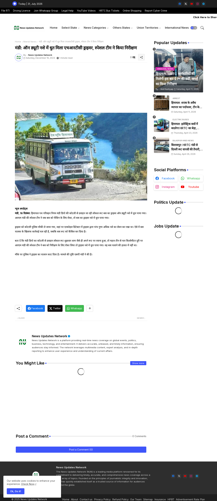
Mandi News (29, 41)
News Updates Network (49, 336)
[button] (193, 28)
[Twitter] (55, 308)
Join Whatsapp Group (46, 10)
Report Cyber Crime (156, 10)
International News (177, 27)
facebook (168, 178)
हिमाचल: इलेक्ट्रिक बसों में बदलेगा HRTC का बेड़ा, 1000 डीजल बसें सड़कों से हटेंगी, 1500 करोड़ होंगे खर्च (186, 126)
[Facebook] (35, 308)
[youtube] (192, 4)
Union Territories (147, 27)
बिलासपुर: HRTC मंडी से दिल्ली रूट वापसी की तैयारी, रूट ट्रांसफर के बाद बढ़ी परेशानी (185, 147)
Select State (69, 27)
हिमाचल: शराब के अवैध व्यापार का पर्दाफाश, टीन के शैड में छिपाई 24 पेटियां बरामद (187, 105)
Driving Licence (21, 10)
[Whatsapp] (74, 308)
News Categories (95, 27)
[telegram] (203, 4)
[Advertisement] (81, 89)
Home (53, 27)
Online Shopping (132, 10)
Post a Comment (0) (81, 449)
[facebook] (180, 4)
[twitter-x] (186, 4)
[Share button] (89, 308)
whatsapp (193, 178)
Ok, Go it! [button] (15, 491)
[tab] (54, 27)
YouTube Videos (86, 10)
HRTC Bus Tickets (109, 10)
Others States (121, 27)
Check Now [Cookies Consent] (27, 484)
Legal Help (68, 10)
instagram (168, 187)
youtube (193, 187)
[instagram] (197, 4)
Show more (138, 363)
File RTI (5, 10)
